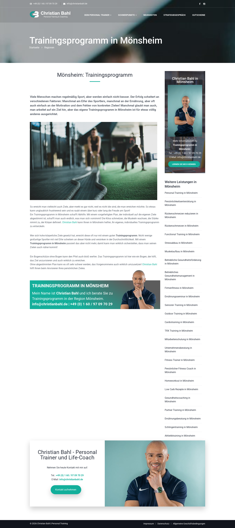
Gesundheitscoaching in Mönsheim (177, 399)
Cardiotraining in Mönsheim (179, 322)
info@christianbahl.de (77, 3)
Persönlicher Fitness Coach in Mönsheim (180, 370)
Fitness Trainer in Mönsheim (180, 360)
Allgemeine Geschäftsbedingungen (189, 523)
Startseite (34, 47)
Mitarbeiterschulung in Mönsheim (182, 339)
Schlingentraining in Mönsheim (181, 427)
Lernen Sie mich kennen (184, 164)
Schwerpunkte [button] (127, 15)
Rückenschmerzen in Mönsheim (181, 225)
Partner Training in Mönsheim (180, 410)
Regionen (49, 47)
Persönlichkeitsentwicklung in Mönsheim (180, 203)
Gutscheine (198, 15)
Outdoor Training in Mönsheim (181, 313)
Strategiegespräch (175, 15)
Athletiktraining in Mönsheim (180, 435)
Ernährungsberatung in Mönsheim (183, 418)
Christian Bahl (69, 222)
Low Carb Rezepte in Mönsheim (181, 389)
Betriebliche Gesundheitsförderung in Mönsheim (183, 262)
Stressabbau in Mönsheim (178, 242)
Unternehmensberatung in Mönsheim (178, 349)
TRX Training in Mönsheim (179, 330)
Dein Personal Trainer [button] (97, 15)
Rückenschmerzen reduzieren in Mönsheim (181, 215)
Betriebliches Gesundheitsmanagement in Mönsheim (180, 276)
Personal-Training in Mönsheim (181, 192)
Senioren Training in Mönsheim (181, 305)
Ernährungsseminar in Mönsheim (182, 296)
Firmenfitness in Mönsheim (179, 288)
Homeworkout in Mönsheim (179, 380)
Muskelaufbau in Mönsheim (179, 251)
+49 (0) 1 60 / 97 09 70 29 (45, 3)
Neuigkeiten (150, 15)
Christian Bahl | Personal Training (52, 523)
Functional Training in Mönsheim (182, 234)
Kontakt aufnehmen (65, 489)
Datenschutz (163, 523)
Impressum (148, 523)
